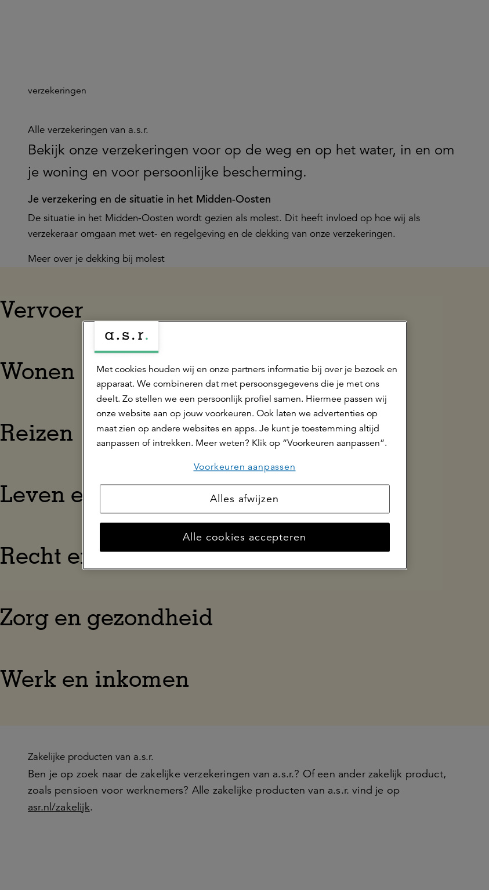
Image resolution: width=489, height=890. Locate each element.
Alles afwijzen (244, 498)
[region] (244, 445)
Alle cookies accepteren (244, 537)
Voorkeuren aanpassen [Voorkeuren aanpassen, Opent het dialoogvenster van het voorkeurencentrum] (245, 467)
